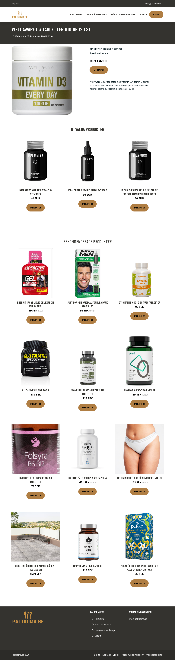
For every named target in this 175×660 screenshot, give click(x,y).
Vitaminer (117, 48)
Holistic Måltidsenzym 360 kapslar (87, 478)
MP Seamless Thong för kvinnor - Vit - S (139, 478)
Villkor (116, 654)
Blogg (143, 14)
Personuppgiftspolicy (133, 654)
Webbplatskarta (154, 654)
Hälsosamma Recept (123, 14)
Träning (107, 48)
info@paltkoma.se (153, 3)
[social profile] (21, 3)
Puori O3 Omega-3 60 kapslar (139, 390)
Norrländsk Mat (97, 14)
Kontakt (106, 654)
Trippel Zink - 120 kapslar (87, 566)
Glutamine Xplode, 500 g (35, 390)
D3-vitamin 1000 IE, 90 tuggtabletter (139, 302)
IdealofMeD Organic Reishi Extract (87, 190)
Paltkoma (76, 14)
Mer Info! (99, 69)
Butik (156, 14)
